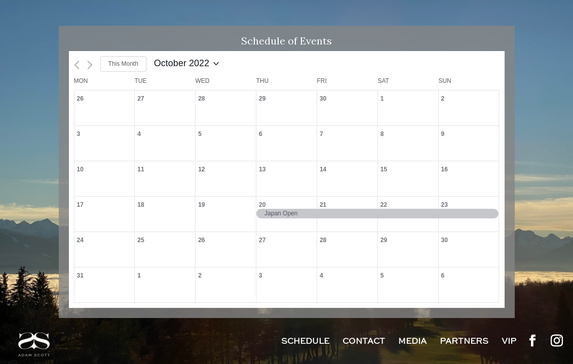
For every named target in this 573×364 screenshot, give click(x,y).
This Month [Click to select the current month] (123, 63)
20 (262, 204)
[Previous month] (77, 65)
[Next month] (90, 65)
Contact (363, 342)
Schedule (305, 342)
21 (323, 204)
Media (412, 342)
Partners (464, 342)
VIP (509, 342)
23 (444, 204)
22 (383, 204)
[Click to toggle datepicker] (186, 63)
